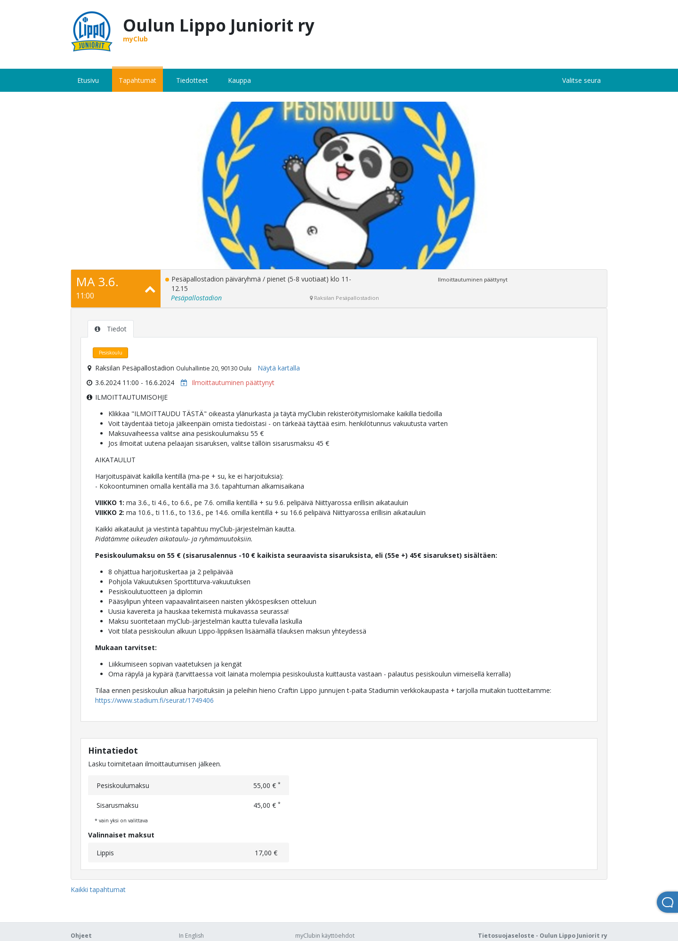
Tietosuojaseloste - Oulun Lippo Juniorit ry (542, 936)
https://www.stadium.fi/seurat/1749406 (154, 700)
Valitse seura (581, 80)
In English (191, 936)
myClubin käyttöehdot (325, 936)
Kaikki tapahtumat (98, 889)
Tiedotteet (192, 80)
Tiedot (111, 328)
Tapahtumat (137, 80)
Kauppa (239, 80)
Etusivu (88, 80)
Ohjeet (81, 936)
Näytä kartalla (279, 367)
